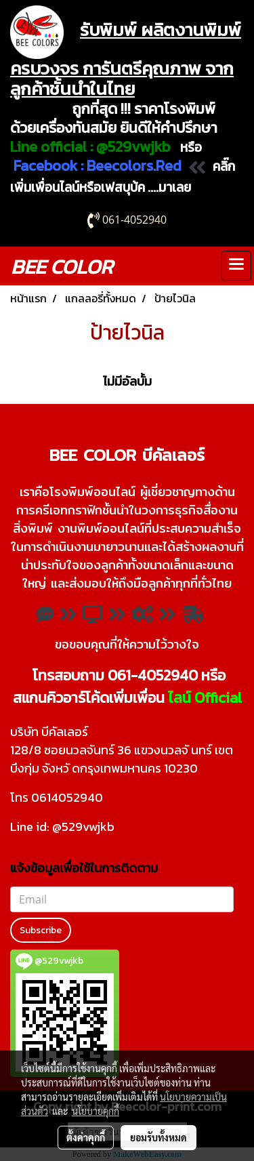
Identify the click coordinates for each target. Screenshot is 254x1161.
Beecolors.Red (134, 166)
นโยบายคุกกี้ (95, 1111)
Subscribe (41, 930)
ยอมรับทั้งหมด (158, 1137)
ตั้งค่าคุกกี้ (85, 1137)
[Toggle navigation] (236, 266)
